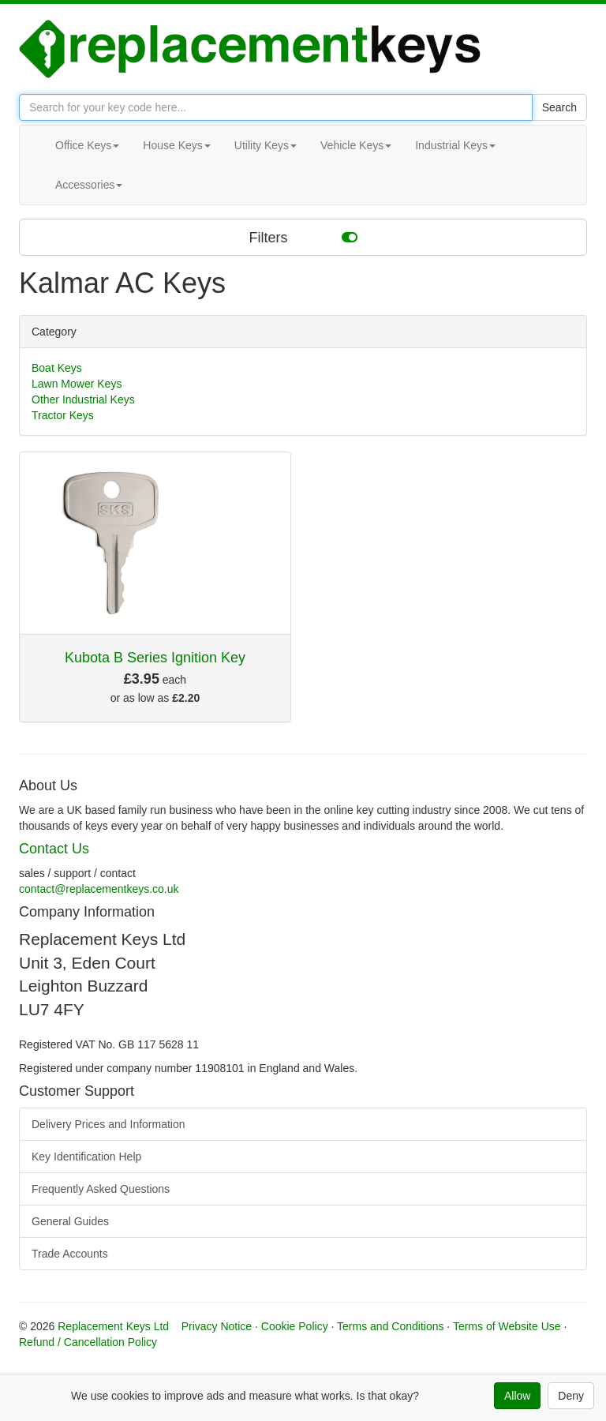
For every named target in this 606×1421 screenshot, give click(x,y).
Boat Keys (57, 368)
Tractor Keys (63, 415)
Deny (571, 1395)
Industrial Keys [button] (455, 145)
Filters (303, 236)
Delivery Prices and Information (108, 1124)
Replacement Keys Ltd (113, 1326)
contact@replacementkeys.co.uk (99, 889)
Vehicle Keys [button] (355, 145)
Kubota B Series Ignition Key (155, 658)
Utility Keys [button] (265, 145)
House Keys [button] (176, 145)
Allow (517, 1395)
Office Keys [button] (87, 145)
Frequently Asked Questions (101, 1189)
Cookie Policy (294, 1326)
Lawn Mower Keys (77, 383)
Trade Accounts (70, 1253)
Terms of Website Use (507, 1326)
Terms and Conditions (390, 1326)
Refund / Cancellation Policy (88, 1342)
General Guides (70, 1221)
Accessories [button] (88, 184)
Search (559, 107)
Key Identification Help (86, 1156)
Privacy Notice (216, 1326)
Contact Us (54, 849)
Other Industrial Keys (83, 399)
